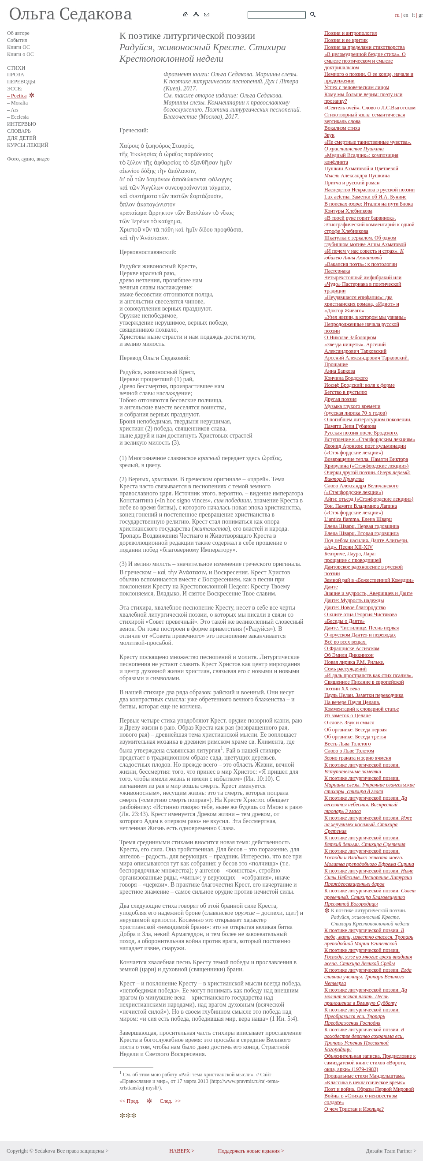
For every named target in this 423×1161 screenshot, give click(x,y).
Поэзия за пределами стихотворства (364, 47)
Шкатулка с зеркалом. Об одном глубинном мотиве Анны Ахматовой (365, 241)
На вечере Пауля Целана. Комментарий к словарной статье (361, 705)
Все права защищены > (82, 1151)
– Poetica (16, 96)
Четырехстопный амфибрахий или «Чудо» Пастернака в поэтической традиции (362, 284)
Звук (329, 135)
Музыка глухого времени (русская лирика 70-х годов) (355, 409)
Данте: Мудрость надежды (354, 600)
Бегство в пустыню (345, 392)
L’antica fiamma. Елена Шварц (358, 519)
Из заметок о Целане (347, 715)
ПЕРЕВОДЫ (21, 82)
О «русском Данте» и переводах (360, 635)
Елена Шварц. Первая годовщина (361, 526)
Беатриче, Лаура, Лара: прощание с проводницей (352, 557)
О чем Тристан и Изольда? (354, 1109)
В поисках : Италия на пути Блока (368, 204)
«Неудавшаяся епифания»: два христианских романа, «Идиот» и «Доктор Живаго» (361, 304)
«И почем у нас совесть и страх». (364, 254)
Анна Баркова (339, 371)
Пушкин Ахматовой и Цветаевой (361, 168)
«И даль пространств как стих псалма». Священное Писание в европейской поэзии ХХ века (368, 682)
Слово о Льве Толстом (349, 751)
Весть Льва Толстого (347, 744)
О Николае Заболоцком (350, 337)
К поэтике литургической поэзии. (362, 768)
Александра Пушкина (357, 175)
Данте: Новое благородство (355, 607)
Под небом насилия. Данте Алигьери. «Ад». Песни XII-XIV (366, 543)
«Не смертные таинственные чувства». (367, 145)
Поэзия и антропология (350, 33)
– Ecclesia (18, 117)
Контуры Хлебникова (348, 211)
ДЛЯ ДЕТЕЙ (21, 138)
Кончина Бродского (346, 378)
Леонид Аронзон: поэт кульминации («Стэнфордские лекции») (365, 449)
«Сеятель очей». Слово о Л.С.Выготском (370, 108)
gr (421, 15)
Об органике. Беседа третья (355, 737)
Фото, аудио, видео (28, 159)
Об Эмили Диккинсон (349, 655)
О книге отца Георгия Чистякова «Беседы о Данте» (360, 617)
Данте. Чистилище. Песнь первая (361, 628)
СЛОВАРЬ (19, 131)
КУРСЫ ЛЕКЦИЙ (27, 145)
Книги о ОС (20, 54)
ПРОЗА (15, 74)
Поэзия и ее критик (345, 40)
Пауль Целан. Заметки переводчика (364, 695)
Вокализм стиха (342, 128)
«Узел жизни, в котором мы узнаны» (365, 317)
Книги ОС (18, 47)
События (17, 40)
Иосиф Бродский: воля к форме (359, 385)
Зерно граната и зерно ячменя (357, 758)
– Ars (13, 110)
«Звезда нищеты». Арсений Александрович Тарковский (355, 347)
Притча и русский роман (351, 183)
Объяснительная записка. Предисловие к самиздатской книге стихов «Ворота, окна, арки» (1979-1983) (370, 1062)
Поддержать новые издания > (251, 1151)
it (413, 15)
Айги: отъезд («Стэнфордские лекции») (368, 499)
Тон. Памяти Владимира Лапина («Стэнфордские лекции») (360, 509)
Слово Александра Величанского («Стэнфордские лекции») (361, 489)
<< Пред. (130, 1101)
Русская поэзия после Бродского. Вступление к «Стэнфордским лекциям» (369, 436)
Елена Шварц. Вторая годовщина (361, 533)
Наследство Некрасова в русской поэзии (369, 190)
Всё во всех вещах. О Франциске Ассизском (351, 645)
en (405, 15)
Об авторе (18, 33)
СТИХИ (16, 68)
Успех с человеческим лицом (356, 87)
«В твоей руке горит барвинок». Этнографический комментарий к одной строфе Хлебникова (369, 224)
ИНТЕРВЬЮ (21, 124)
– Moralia (17, 103)
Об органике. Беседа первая (355, 730)
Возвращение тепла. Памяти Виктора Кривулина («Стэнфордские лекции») (366, 462)
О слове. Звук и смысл (349, 722)
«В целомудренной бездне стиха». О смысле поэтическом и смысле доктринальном (365, 61)
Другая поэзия (340, 399)
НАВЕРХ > (181, 1151)
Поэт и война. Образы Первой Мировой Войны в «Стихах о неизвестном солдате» (369, 1095)
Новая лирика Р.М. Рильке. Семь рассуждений (354, 665)
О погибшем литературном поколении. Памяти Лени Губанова (368, 422)
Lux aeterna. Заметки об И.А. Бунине (365, 197)
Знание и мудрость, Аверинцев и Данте (368, 593)
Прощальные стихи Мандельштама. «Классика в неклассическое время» (364, 1079)
